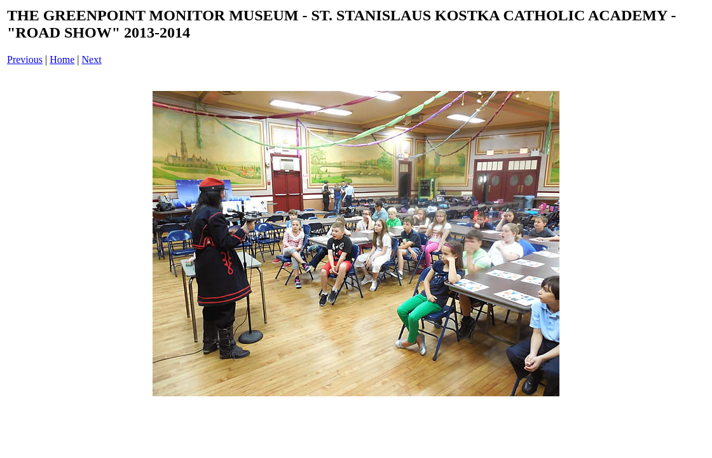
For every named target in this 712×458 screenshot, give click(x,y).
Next (92, 59)
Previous (25, 59)
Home (62, 59)
